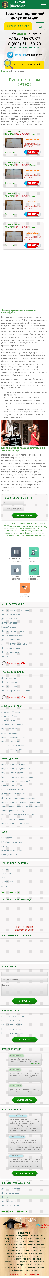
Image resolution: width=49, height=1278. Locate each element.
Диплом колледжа (9, 686)
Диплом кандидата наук (12, 635)
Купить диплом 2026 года (12, 1019)
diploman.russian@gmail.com (33, 535)
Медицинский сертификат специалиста (18, 815)
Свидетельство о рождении (13, 764)
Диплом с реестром (10, 652)
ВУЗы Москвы (7, 838)
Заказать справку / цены (12, 750)
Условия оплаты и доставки (33, 577)
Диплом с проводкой (10, 648)
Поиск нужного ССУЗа (16, 697)
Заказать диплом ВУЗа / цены (14, 644)
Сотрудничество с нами (11, 850)
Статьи (4, 846)
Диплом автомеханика (11, 1191)
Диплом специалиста (10, 614)
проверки (21, 33)
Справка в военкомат (10, 741)
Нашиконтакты (24, 595)
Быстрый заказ (32, 139)
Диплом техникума (9, 682)
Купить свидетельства (11, 1023)
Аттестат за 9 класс (10, 716)
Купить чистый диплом (11, 1031)
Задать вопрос (24, 1102)
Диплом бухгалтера (10, 1208)
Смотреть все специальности (14, 1214)
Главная (4, 71)
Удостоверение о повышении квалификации (20, 806)
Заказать (33, 151)
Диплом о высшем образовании (15, 610)
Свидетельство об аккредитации (15, 823)
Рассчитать (40, 26)
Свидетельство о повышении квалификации (20, 802)
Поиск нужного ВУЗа (16, 663)
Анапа (4, 886)
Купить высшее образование (14, 1035)
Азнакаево (6, 873)
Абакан (4, 869)
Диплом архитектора (10, 1204)
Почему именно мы (9, 854)
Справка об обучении (10, 729)
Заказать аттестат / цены (12, 745)
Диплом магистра (9, 623)
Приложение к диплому (11, 785)
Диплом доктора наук (11, 639)
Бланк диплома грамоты (12, 789)
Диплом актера (8, 1199)
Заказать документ (18, 26)
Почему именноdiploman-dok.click (24, 928)
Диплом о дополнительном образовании (19, 798)
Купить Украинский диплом (13, 819)
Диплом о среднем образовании (15, 690)
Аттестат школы (8, 720)
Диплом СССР (7, 656)
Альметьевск (7, 882)
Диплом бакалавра (9, 619)
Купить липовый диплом (12, 1027)
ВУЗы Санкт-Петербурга (11, 842)
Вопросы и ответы (33, 559)
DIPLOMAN (26, 1223)
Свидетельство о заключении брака (17, 777)
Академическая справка (12, 724)
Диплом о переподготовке (13, 794)
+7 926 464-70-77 (24, 38)
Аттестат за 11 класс (10, 712)
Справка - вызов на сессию (13, 737)
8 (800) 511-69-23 (24, 44)
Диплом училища (9, 678)
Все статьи (24, 1042)
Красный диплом (8, 627)
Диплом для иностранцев (12, 631)
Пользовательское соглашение (24, 1277)
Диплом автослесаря (10, 1195)
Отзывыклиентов (16, 577)
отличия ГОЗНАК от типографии (16, 559)
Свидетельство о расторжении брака (17, 781)
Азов (3, 877)
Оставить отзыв (24, 1175)
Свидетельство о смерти (12, 773)
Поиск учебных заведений (27, 64)
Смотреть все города (10, 892)
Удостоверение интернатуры (13, 810)
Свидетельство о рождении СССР (15, 768)
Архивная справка (9, 733)
